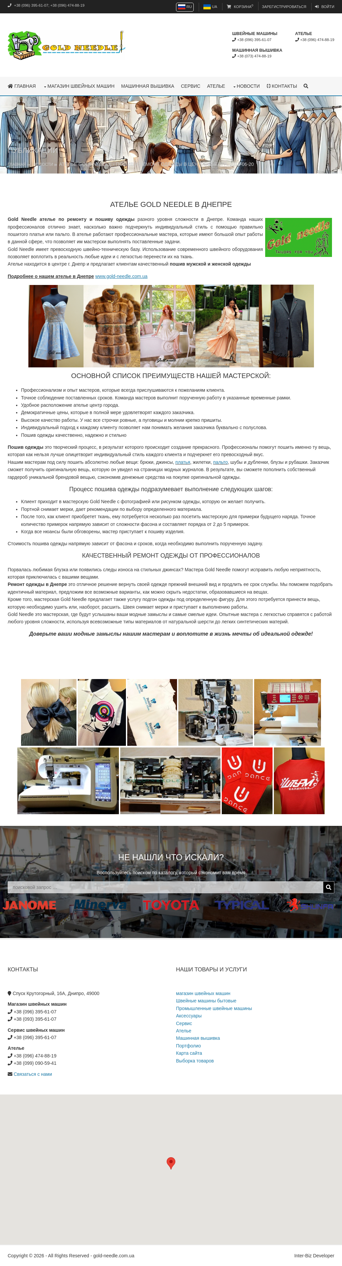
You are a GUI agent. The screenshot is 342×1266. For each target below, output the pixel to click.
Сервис (190, 86)
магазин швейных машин (81, 86)
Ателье (216, 86)
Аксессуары (189, 1015)
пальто (220, 462)
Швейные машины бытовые (206, 1000)
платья (182, 462)
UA (210, 7)
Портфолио (188, 1045)
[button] (171, 1163)
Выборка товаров (195, 1060)
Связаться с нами (33, 1074)
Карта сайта (189, 1053)
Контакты (282, 86)
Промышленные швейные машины (214, 1008)
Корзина (240, 7)
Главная (22, 86)
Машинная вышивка (147, 86)
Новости (248, 86)
